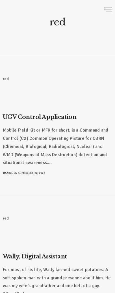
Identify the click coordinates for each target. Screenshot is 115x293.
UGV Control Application (39, 116)
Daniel (8, 172)
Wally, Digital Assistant (35, 256)
